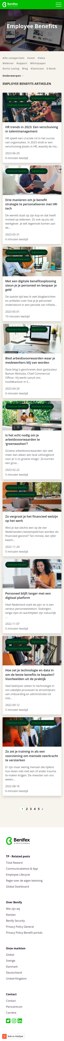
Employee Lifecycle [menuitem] (18, 874)
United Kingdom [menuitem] (16, 978)
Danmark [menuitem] (12, 966)
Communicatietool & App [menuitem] (22, 869)
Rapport (22, 63)
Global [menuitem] (10, 955)
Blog (25, 68)
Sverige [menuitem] (10, 960)
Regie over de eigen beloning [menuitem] (24, 880)
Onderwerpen (12, 75)
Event (31, 58)
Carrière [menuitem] (11, 1013)
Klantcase (37, 68)
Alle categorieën (14, 58)
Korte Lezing (11, 68)
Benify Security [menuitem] (15, 921)
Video (41, 58)
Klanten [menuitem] (11, 915)
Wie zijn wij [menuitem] (13, 909)
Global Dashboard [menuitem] (17, 886)
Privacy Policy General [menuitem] (20, 927)
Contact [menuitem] (11, 1001)
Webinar (8, 63)
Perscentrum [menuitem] (14, 1007)
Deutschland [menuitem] (14, 972)
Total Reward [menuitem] (14, 863)
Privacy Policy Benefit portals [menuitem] (24, 933)
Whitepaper (38, 63)
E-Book (51, 68)
